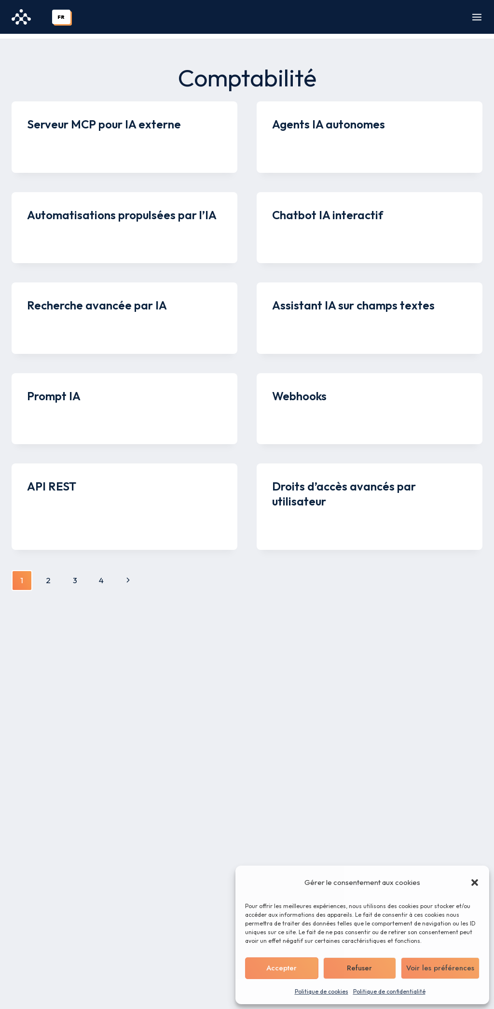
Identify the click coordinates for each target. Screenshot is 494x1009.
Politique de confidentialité (389, 991)
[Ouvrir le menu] (476, 17)
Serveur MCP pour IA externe (104, 119)
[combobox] (61, 17)
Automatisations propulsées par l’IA (122, 210)
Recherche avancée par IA (97, 300)
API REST (51, 481)
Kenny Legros (59, 138)
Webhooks (299, 391)
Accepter (281, 968)
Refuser (359, 968)
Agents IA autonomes (328, 119)
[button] (475, 882)
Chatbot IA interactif (327, 210)
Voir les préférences (440, 968)
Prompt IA (54, 391)
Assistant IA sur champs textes (353, 300)
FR (61, 17)
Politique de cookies (321, 991)
